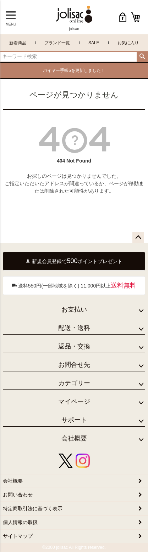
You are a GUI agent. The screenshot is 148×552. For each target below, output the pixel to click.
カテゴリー (74, 383)
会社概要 (74, 438)
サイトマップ (18, 536)
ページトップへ (138, 237)
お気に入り (128, 42)
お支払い (74, 309)
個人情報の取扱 (20, 522)
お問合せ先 (74, 364)
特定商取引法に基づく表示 (32, 508)
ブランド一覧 (57, 42)
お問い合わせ (18, 494)
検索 (142, 57)
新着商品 (17, 42)
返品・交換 (74, 346)
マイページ (74, 401)
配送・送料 (74, 327)
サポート (74, 419)
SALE (93, 42)
